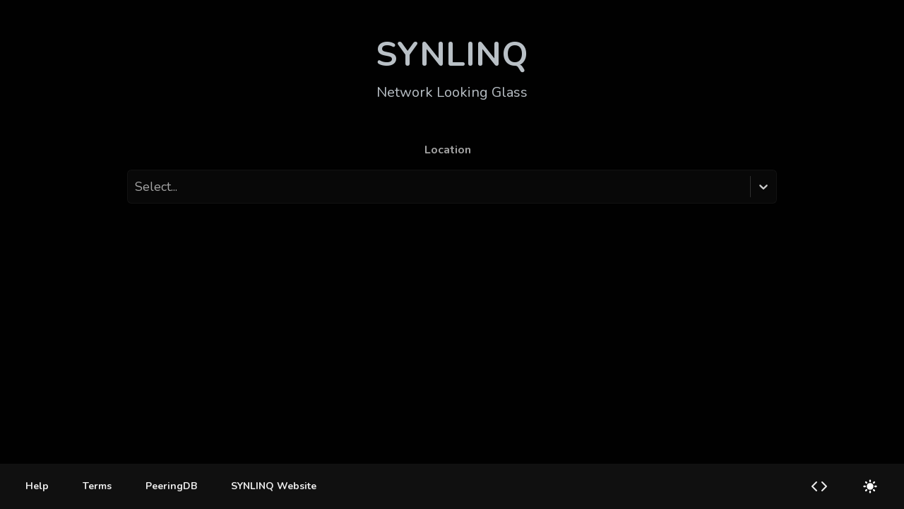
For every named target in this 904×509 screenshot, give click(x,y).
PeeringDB (171, 486)
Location (447, 150)
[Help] (37, 486)
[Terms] (97, 486)
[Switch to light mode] (870, 486)
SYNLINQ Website (273, 486)
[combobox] (136, 186)
